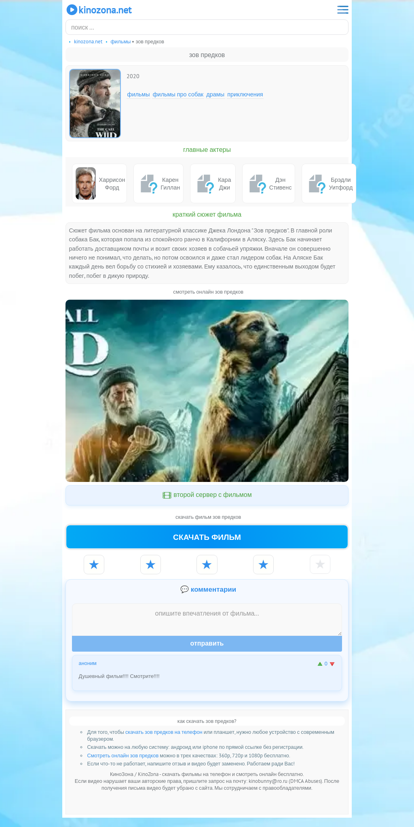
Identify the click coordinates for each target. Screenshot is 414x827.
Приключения (245, 94)
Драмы (215, 94)
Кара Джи (212, 183)
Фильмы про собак (178, 94)
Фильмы (138, 94)
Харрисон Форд (100, 183)
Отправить (207, 652)
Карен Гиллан (158, 183)
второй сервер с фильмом (207, 495)
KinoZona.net (98, 9)
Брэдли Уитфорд (329, 183)
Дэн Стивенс (269, 183)
